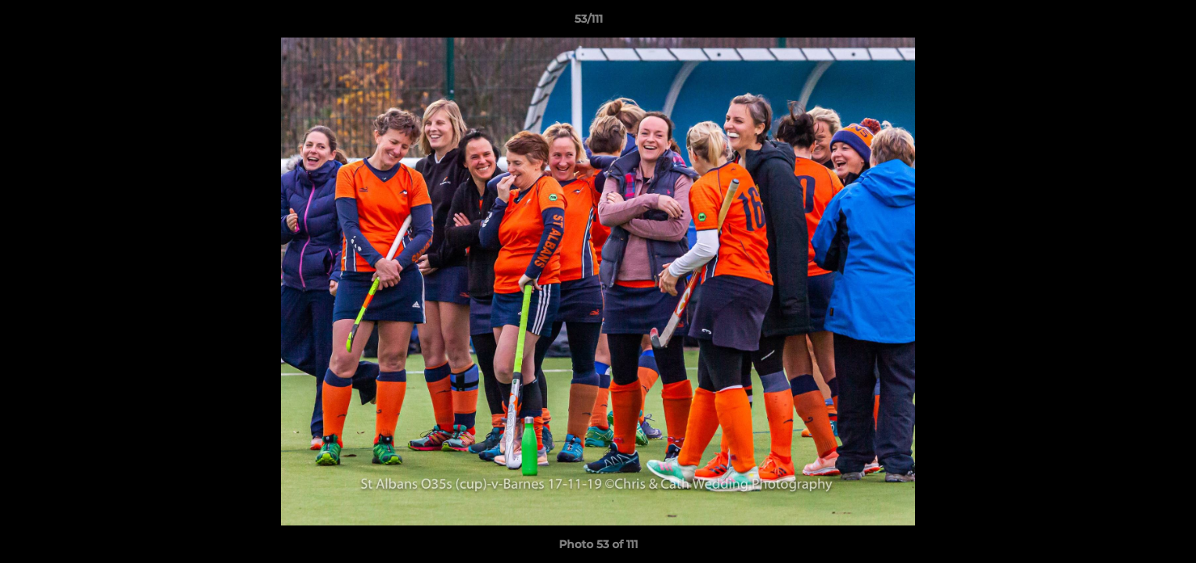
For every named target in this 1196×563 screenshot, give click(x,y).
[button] (1130, 23)
